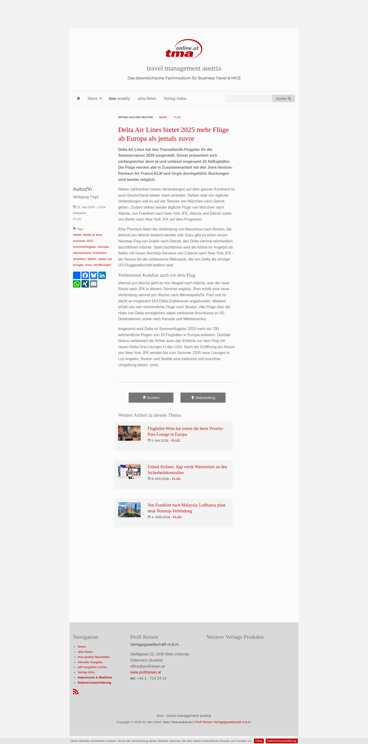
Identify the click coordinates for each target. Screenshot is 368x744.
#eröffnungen (102, 265)
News (82, 646)
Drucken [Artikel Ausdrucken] (151, 398)
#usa (88, 265)
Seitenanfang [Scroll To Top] (203, 398)
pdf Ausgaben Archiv (92, 667)
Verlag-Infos (86, 672)
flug (175, 440)
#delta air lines (92, 235)
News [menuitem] (92, 98)
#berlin (91, 259)
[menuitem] (78, 98)
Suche (283, 99)
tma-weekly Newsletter (94, 657)
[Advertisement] (184, 10)
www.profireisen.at (145, 672)
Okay (258, 741)
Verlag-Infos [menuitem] (175, 98)
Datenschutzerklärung (281, 741)
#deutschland (82, 253)
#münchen (99, 253)
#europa (103, 247)
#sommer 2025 (83, 241)
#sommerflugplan (84, 247)
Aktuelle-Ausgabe (90, 662)
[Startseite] (184, 49)
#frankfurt (79, 259)
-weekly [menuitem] (119, 98)
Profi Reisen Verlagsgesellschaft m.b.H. (223, 722)
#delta (77, 235)
